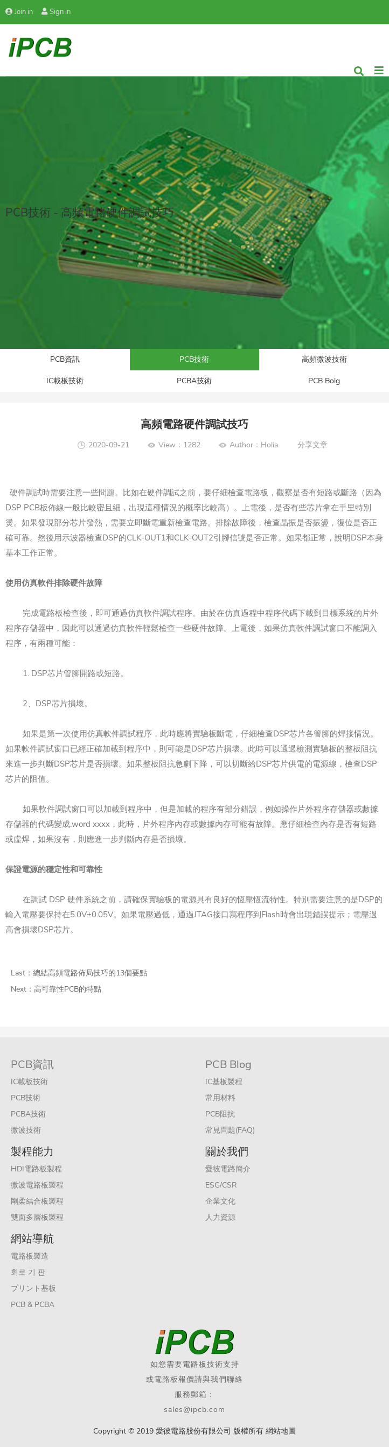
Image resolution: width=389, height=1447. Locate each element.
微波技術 (26, 1130)
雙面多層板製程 (37, 1217)
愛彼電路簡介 (228, 1169)
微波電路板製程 (37, 1185)
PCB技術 (194, 359)
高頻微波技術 (324, 359)
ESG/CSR (221, 1185)
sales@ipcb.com (194, 1409)
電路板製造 (29, 1256)
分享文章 (312, 445)
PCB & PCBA (32, 1305)
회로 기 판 (28, 1272)
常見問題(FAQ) (230, 1130)
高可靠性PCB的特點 (67, 989)
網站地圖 (281, 1431)
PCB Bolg (324, 381)
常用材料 (220, 1098)
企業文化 (220, 1201)
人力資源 (220, 1217)
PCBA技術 (194, 381)
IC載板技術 (65, 381)
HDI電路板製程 (36, 1169)
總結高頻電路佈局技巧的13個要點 (90, 973)
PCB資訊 (65, 359)
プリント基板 (33, 1288)
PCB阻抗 (220, 1114)
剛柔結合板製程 (37, 1201)
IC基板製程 (223, 1082)
